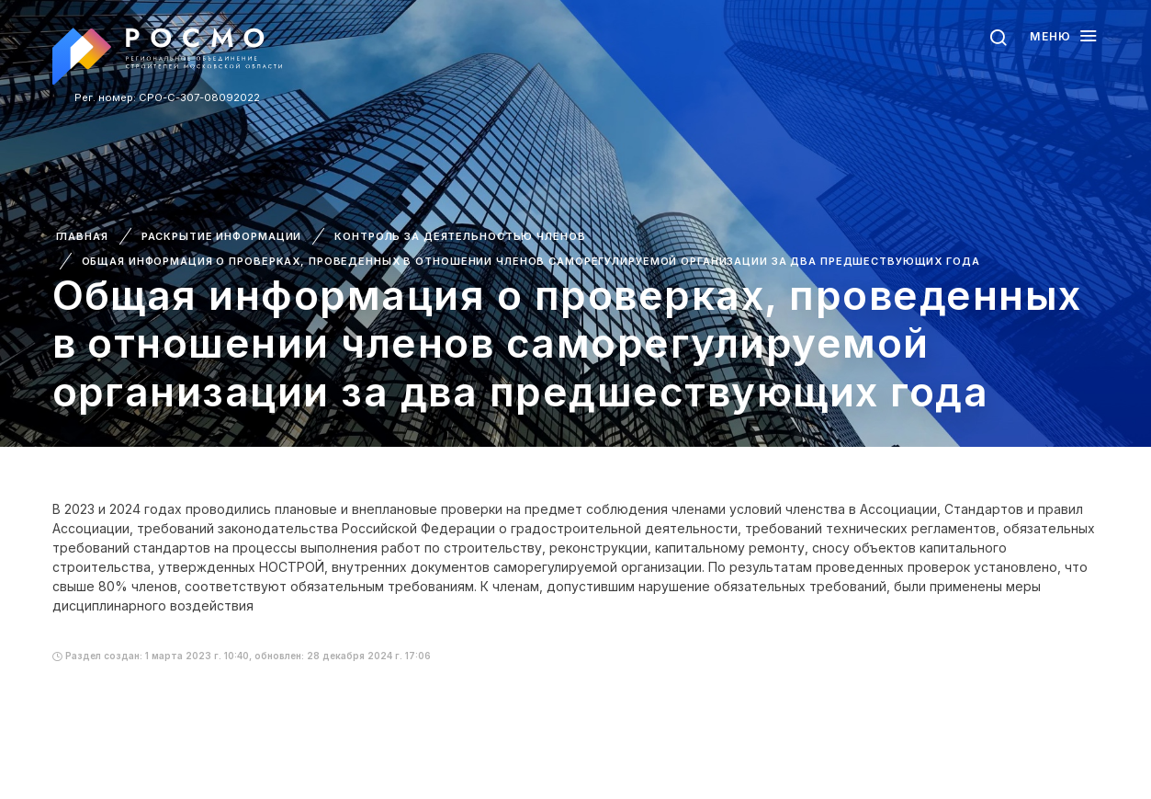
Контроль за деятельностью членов (459, 236)
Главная (82, 236)
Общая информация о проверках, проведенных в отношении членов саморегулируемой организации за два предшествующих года (531, 261)
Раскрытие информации (221, 236)
